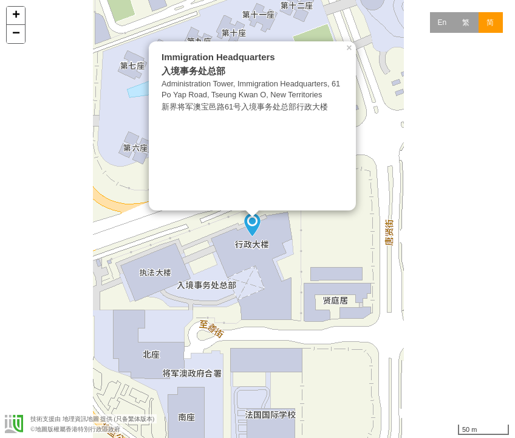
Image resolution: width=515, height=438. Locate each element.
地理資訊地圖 (81, 418)
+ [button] (16, 16)
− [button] (16, 34)
